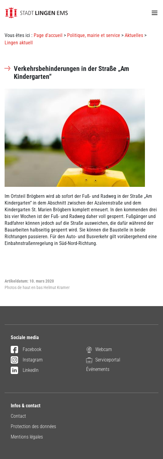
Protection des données (33, 426)
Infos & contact (25, 406)
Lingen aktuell (19, 43)
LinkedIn (25, 371)
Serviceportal (103, 360)
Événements (97, 369)
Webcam (99, 349)
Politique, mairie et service (93, 35)
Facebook (26, 350)
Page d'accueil (48, 35)
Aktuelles (134, 35)
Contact (18, 416)
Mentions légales (27, 437)
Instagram (27, 360)
